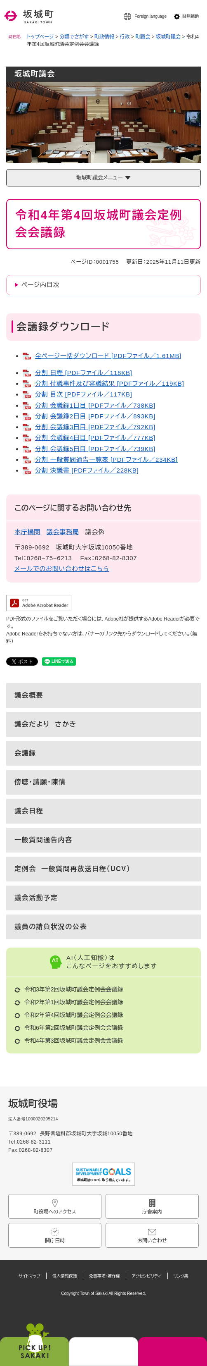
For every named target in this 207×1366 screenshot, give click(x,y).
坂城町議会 (168, 37)
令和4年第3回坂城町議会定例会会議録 (73, 1040)
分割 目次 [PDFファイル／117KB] (83, 394)
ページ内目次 (40, 284)
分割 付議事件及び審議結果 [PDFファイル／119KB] (109, 383)
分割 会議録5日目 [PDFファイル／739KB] (95, 448)
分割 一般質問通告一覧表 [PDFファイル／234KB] (106, 459)
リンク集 (181, 1276)
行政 (125, 37)
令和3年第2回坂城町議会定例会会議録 (73, 989)
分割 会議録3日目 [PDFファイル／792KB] (95, 426)
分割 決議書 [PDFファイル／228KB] (87, 470)
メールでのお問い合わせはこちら (61, 568)
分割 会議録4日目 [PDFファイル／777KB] (95, 437)
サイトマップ (29, 1276)
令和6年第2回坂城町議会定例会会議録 (73, 1027)
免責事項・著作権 (104, 1276)
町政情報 (104, 37)
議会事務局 (63, 531)
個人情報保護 (64, 1276)
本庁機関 (27, 531)
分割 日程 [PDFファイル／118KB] (83, 372)
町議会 (142, 37)
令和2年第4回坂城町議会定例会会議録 (73, 1015)
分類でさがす (74, 37)
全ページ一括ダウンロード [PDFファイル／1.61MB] (108, 355)
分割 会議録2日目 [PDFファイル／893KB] (95, 416)
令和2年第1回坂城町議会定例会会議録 (73, 1002)
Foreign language (150, 16)
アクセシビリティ (147, 1276)
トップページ (40, 37)
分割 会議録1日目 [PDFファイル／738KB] (95, 405)
